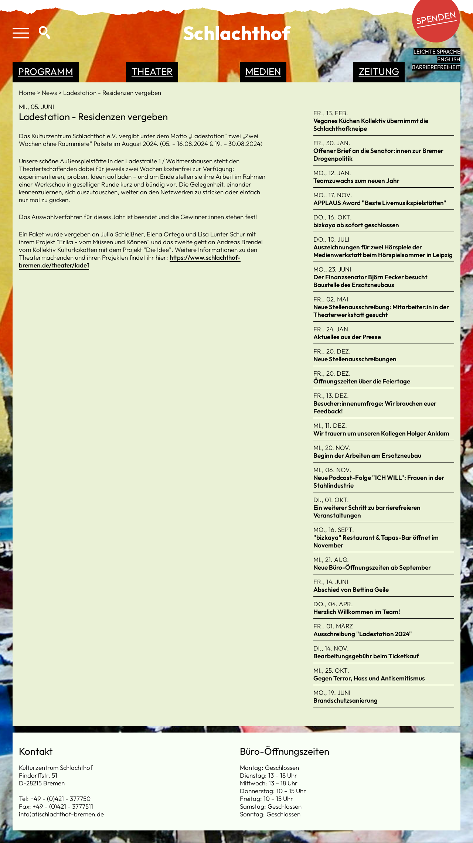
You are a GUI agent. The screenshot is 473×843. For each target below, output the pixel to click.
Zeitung (379, 71)
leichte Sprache (437, 51)
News (50, 92)
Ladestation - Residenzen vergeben (112, 92)
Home (28, 92)
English (448, 59)
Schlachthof (236, 33)
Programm (45, 71)
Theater (152, 71)
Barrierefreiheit (436, 67)
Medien (263, 71)
